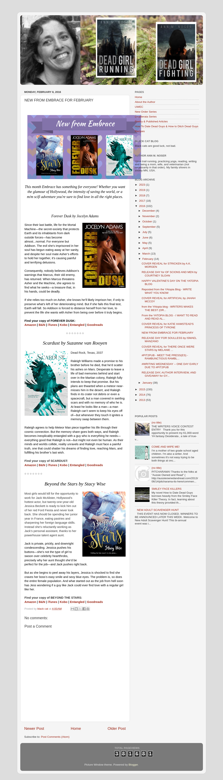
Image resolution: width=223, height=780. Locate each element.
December (149, 210)
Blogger (133, 764)
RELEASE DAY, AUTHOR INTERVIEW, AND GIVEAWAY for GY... (169, 374)
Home (76, 728)
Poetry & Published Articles (151, 121)
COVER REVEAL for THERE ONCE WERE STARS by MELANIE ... (168, 348)
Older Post (117, 728)
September (149, 226)
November (149, 216)
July (145, 232)
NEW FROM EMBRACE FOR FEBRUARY (167, 332)
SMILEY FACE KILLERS (167, 488)
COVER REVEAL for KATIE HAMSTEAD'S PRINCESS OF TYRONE (168, 325)
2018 (142, 195)
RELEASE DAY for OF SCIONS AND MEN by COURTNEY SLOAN (169, 274)
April (145, 248)
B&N (42, 324)
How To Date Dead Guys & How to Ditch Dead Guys (166, 126)
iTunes (52, 324)
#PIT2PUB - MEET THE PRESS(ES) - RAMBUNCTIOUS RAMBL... (165, 357)
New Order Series (146, 111)
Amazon (30, 324)
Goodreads (95, 324)
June (145, 237)
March (146, 253)
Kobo (63, 324)
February (148, 258)
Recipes (140, 131)
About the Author (145, 101)
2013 (142, 399)
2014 (142, 394)
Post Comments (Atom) (55, 736)
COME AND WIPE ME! (166, 446)
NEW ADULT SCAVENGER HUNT (158, 509)
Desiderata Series (146, 116)
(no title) (157, 422)
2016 (142, 206)
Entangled (77, 324)
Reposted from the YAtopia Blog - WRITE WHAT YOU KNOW (167, 291)
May (145, 242)
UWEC (139, 106)
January (147, 382)
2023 (142, 184)
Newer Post (34, 728)
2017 (142, 200)
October (147, 221)
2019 (142, 189)
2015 (142, 389)
